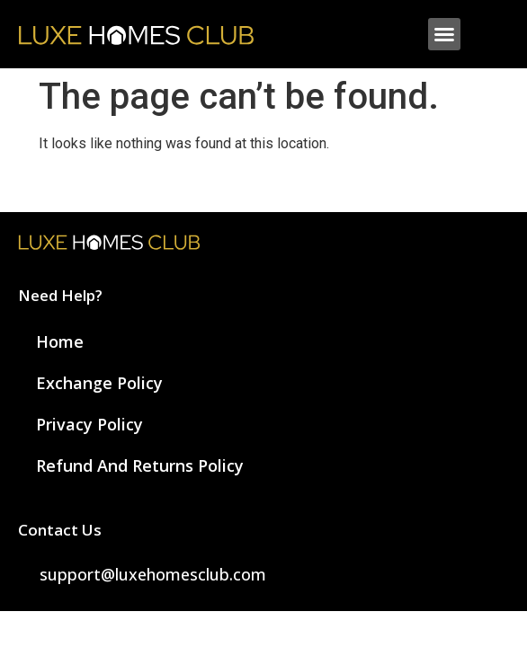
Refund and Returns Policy (140, 465)
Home (60, 341)
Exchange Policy (99, 383)
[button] (444, 34)
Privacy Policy (89, 424)
